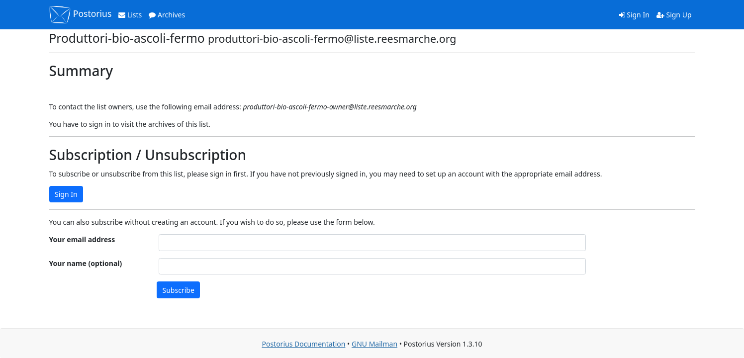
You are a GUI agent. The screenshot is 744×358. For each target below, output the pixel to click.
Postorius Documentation (303, 344)
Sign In (634, 14)
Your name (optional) (85, 263)
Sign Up (674, 14)
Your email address (82, 239)
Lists (130, 14)
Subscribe (178, 290)
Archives (167, 14)
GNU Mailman (374, 344)
